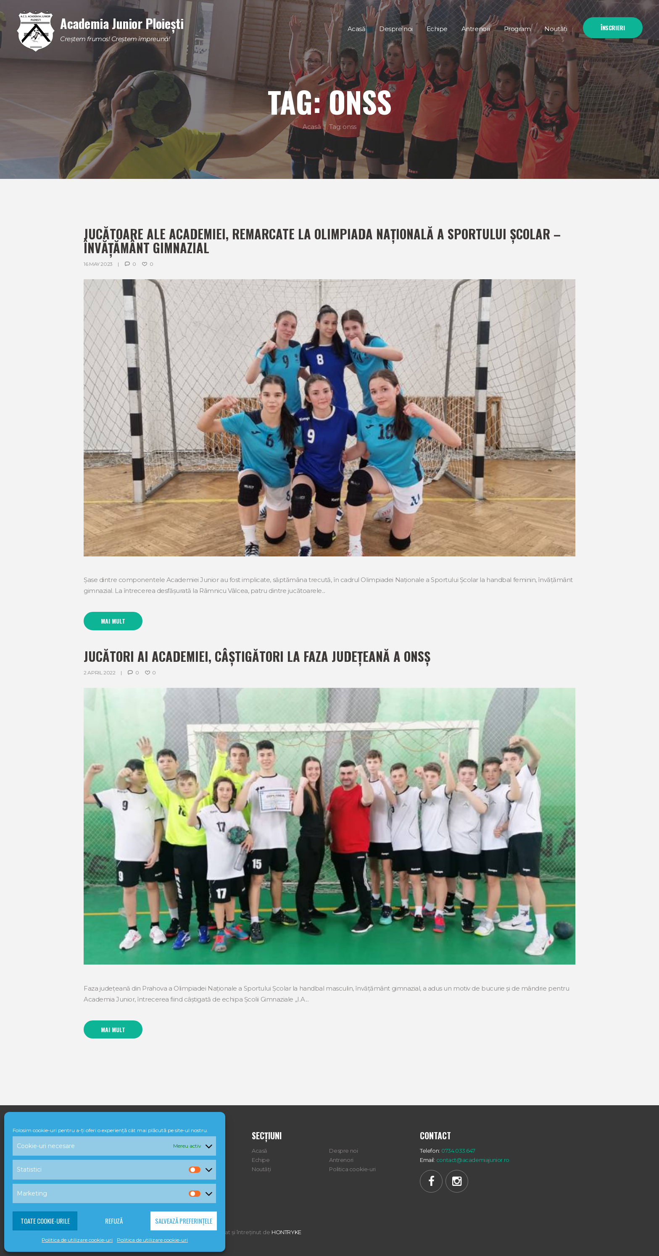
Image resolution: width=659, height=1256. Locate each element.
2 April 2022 (100, 672)
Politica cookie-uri (352, 1169)
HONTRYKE (286, 1232)
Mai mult (113, 620)
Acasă (312, 126)
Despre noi (343, 1150)
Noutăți (261, 1169)
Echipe (261, 1159)
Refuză (114, 1220)
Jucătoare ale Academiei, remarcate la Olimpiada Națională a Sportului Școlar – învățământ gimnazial (322, 240)
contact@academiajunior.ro (472, 1159)
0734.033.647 (458, 1150)
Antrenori (341, 1159)
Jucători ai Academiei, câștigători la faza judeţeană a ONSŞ (257, 656)
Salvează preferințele (183, 1220)
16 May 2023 (98, 264)
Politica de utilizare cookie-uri (77, 1240)
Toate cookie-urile (45, 1220)
